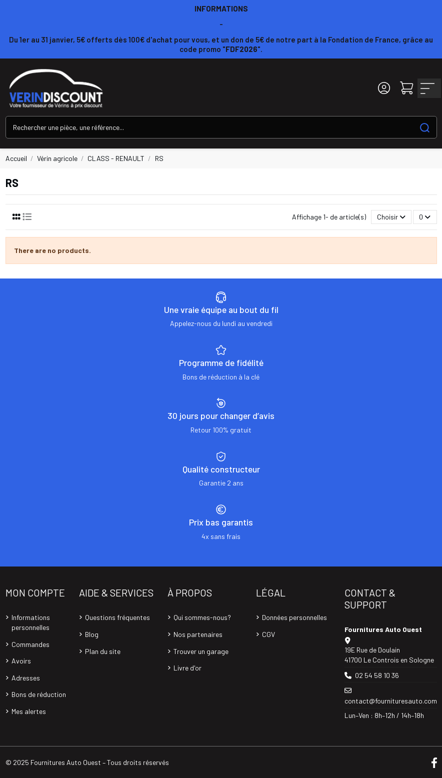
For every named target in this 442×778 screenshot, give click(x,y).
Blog (91, 634)
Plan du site (102, 651)
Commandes (31, 644)
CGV (268, 634)
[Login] (384, 88)
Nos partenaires (198, 634)
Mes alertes (29, 711)
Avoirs (21, 660)
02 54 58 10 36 (377, 675)
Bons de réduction (39, 694)
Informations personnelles (31, 622)
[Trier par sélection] (391, 217)
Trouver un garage (201, 651)
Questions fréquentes (117, 617)
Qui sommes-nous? (202, 617)
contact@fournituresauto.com (390, 700)
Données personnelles (294, 617)
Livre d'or (188, 668)
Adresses (26, 678)
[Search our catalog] (424, 127)
